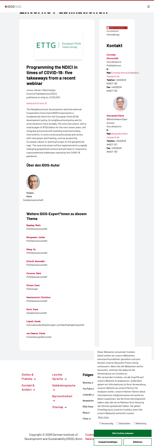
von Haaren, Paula (35, 333)
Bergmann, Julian (35, 237)
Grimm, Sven (33, 285)
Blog (86, 412)
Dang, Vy (31, 249)
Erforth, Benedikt (35, 261)
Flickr (87, 418)
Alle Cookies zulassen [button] (122, 433)
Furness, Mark (33, 273)
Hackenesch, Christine (38, 297)
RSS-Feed (88, 406)
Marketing (139, 423)
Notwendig (106, 423)
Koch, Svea (32, 309)
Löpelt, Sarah (33, 321)
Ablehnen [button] (137, 442)
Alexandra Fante (115, 115)
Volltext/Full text (36, 103)
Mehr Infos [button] (103, 417)
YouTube (88, 388)
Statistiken (123, 423)
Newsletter (89, 400)
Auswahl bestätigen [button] (107, 442)
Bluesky (88, 382)
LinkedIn (88, 394)
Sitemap (59, 407)
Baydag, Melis (33, 225)
